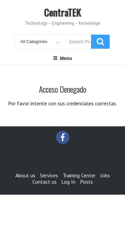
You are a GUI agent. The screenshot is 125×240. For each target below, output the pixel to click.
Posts (86, 181)
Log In (68, 181)
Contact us (44, 181)
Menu (62, 58)
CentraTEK (62, 12)
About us (25, 175)
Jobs (105, 175)
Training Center (79, 175)
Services (49, 175)
